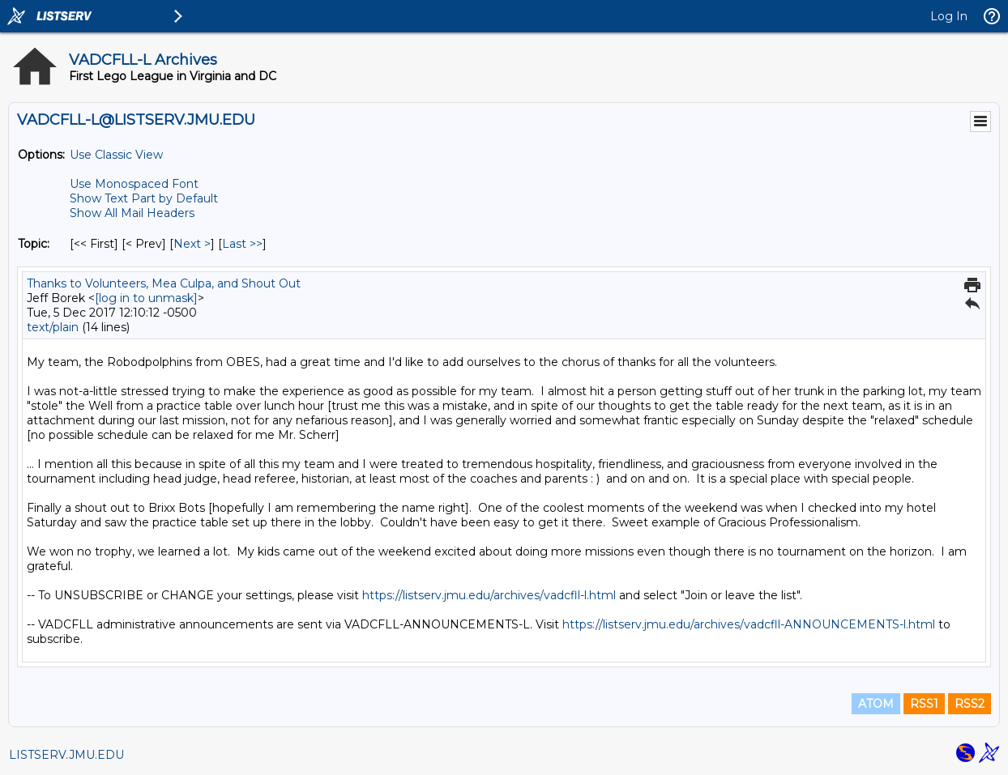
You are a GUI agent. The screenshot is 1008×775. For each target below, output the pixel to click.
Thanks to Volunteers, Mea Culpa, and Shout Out (164, 283)
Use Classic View (116, 154)
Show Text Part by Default (144, 198)
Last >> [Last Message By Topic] (242, 243)
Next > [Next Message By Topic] (192, 243)
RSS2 (970, 703)
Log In (948, 16)
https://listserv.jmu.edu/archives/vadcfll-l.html (489, 595)
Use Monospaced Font (134, 184)
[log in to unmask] (146, 298)
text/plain (53, 327)
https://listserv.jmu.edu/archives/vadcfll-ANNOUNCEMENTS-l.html (748, 624)
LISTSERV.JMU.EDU (66, 754)
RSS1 (924, 703)
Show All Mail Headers (132, 213)
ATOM (876, 703)
